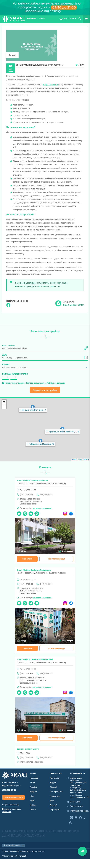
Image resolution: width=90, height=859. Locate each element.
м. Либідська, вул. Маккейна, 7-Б (40, 444)
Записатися (27, 559)
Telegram (31, 513)
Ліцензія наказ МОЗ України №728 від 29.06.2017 (23, 851)
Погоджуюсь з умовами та (35, 383)
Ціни (32, 796)
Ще (84, 18)
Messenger (36, 513)
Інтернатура (55, 796)
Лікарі (42, 18)
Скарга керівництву (10, 805)
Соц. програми (56, 792)
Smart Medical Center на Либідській (34, 570)
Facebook (71, 513)
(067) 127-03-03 (69, 18)
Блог (52, 801)
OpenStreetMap (83, 460)
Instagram (65, 513)
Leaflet (73, 460)
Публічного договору (56, 383)
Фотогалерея (67, 551)
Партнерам (54, 810)
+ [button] (4, 402)
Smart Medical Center (73, 305)
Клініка (5, 364)
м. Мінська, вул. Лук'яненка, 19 (33, 410)
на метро (37, 508)
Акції (32, 801)
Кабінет (33, 805)
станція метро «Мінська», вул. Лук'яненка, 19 (78, 780)
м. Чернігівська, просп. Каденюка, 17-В (62, 432)
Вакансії (53, 805)
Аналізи (33, 787)
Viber (25, 513)
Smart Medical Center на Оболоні (32, 480)
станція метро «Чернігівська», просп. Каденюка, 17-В (79, 795)
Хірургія (33, 792)
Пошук (79, 18)
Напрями (31, 18)
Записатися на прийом (45, 390)
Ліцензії (53, 787)
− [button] (4, 406)
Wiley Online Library (51, 85)
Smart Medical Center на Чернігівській (35, 659)
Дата (4, 355)
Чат (18, 513)
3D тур (23, 551)
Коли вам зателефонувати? (5, 374)
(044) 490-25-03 (46, 494)
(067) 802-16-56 (9, 790)
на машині (46, 508)
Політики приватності (35, 383)
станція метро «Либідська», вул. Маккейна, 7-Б (78, 787)
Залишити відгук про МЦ (13, 797)
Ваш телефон (8, 345)
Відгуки (53, 783)
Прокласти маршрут (56, 559)
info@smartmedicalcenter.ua (31, 762)
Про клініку (54, 778)
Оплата (33, 810)
